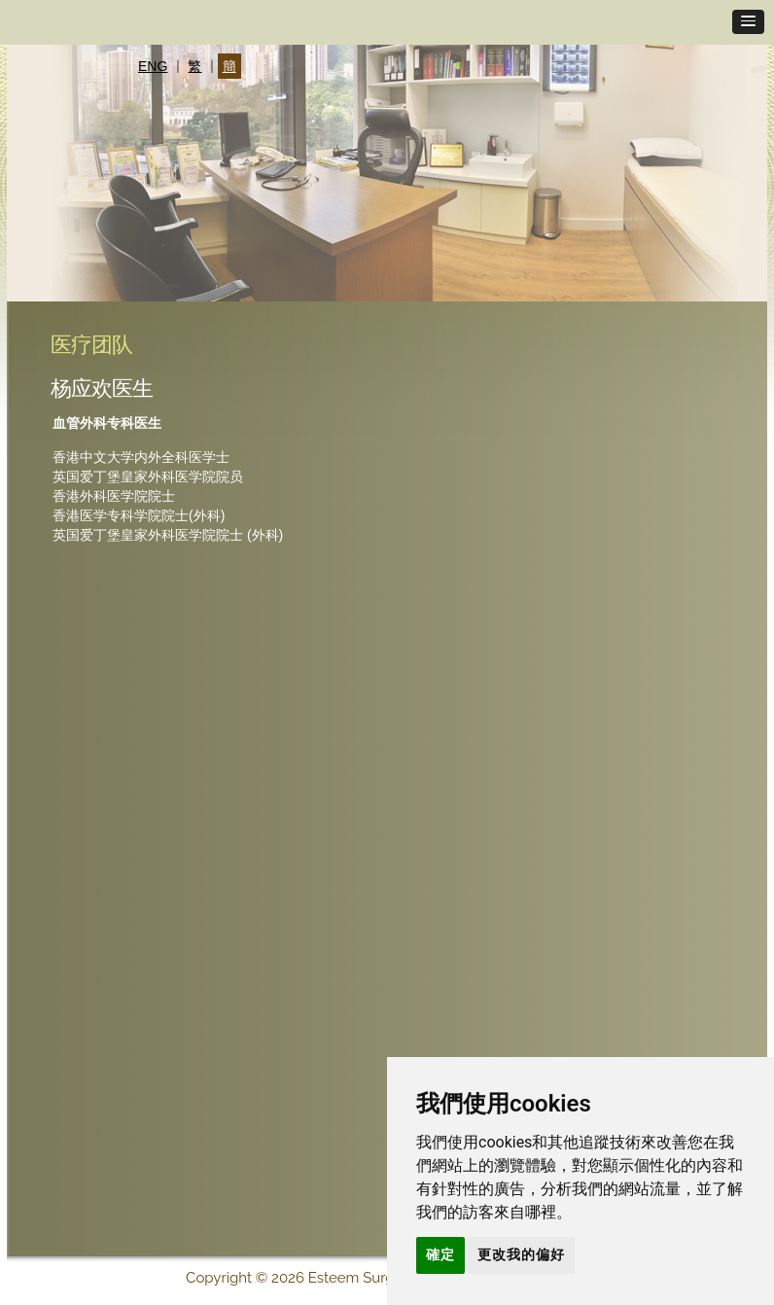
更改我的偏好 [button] (521, 1254)
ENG (152, 66)
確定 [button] (440, 1254)
